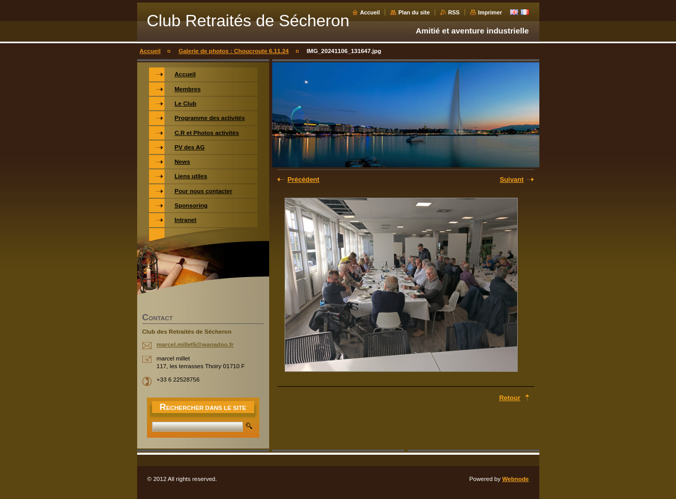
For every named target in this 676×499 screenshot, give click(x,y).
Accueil (370, 12)
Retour (509, 398)
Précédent (304, 179)
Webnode (515, 479)
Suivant (511, 179)
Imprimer (490, 12)
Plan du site (414, 12)
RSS (453, 12)
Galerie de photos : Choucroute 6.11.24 (233, 51)
